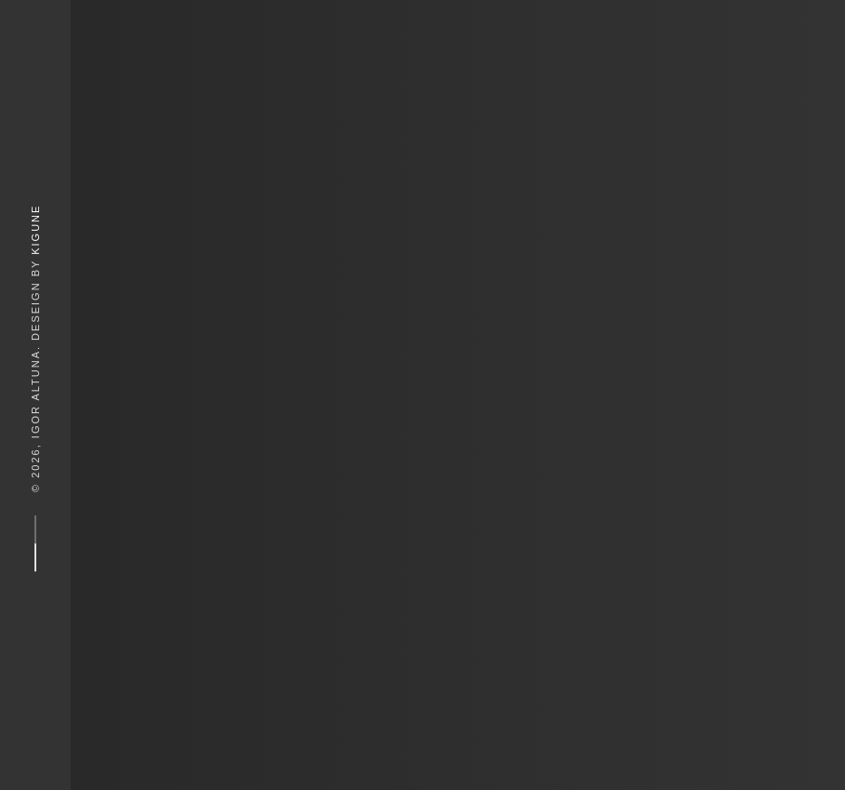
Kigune (35, 229)
